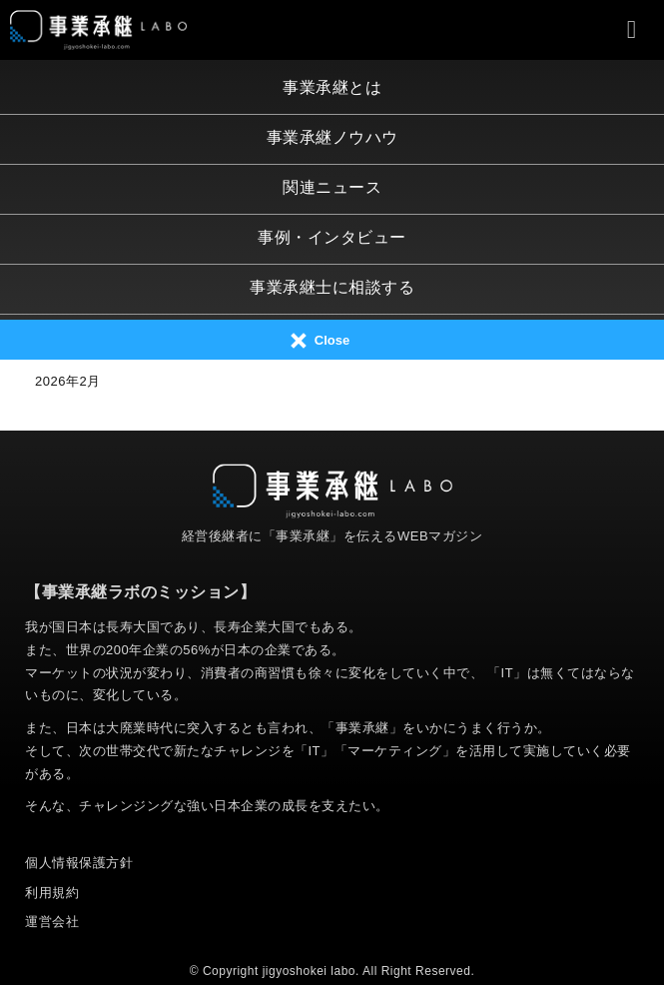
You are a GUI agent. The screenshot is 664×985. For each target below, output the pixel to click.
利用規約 (52, 892)
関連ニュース (332, 187)
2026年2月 (68, 381)
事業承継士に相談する (332, 287)
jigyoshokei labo (309, 971)
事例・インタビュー (332, 237)
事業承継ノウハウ (332, 137)
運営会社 (52, 921)
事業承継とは (332, 87)
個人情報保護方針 (79, 862)
